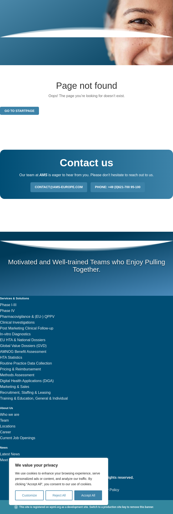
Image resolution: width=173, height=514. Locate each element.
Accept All (88, 495)
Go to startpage (19, 111)
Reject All (59, 495)
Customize (29, 495)
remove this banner (141, 507)
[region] (58, 481)
